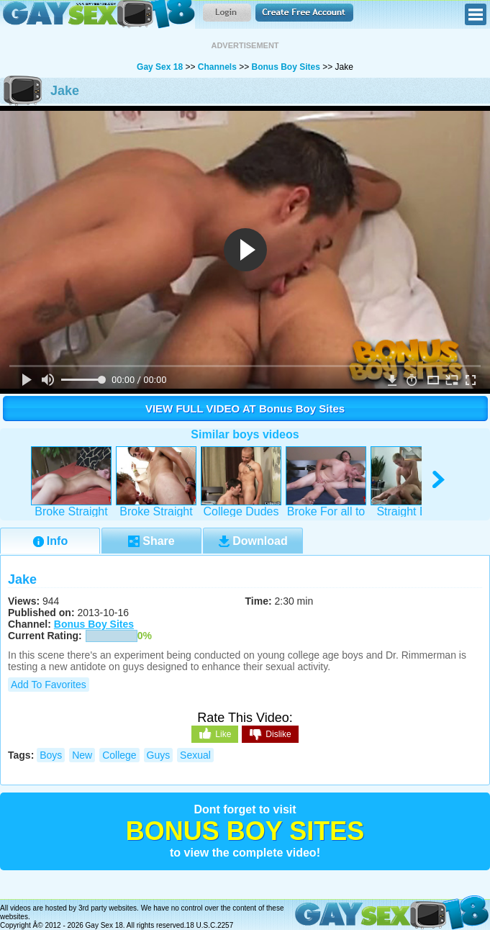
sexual (195, 755)
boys (51, 755)
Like (215, 733)
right (439, 479)
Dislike (270, 735)
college (119, 755)
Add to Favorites (48, 684)
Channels (217, 67)
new (82, 755)
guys (159, 755)
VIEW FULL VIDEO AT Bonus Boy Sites (245, 408)
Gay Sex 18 (97, 14)
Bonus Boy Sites (286, 67)
